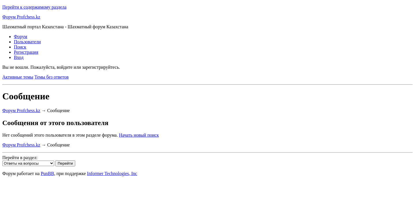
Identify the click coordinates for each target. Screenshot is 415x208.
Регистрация (26, 52)
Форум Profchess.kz (21, 16)
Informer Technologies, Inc (112, 173)
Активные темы (17, 77)
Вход (19, 57)
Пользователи (27, 41)
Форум (20, 36)
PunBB (47, 173)
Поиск (20, 46)
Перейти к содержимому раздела (34, 7)
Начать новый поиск (139, 135)
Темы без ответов (52, 77)
